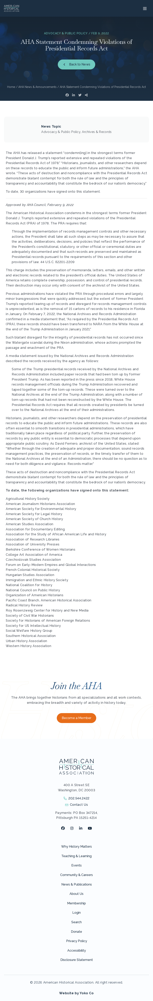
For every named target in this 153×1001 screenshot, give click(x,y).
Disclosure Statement (76, 960)
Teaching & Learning (76, 856)
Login (76, 912)
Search (76, 922)
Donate (76, 932)
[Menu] (144, 8)
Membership (76, 903)
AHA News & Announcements (37, 86)
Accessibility (76, 950)
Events (76, 865)
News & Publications (76, 884)
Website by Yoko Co (76, 993)
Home (11, 86)
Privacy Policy (76, 941)
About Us (76, 894)
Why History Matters (76, 846)
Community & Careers (76, 875)
